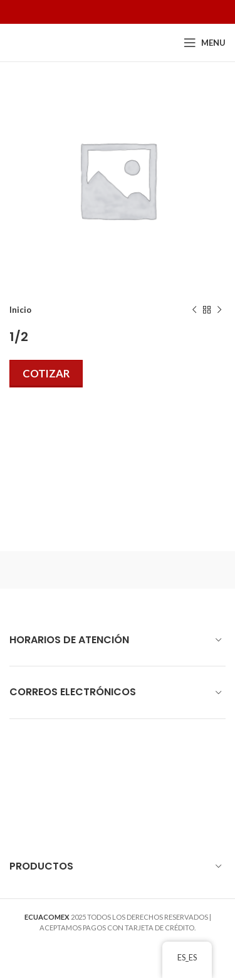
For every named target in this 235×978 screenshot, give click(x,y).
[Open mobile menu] (204, 42)
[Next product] (219, 310)
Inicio (20, 310)
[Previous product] (194, 310)
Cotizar (46, 373)
